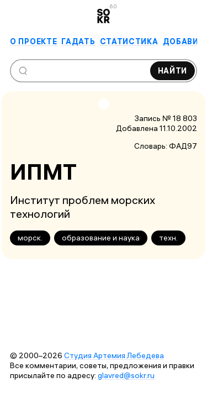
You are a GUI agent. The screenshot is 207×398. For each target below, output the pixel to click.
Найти (173, 71)
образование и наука (101, 238)
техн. (168, 238)
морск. (30, 238)
